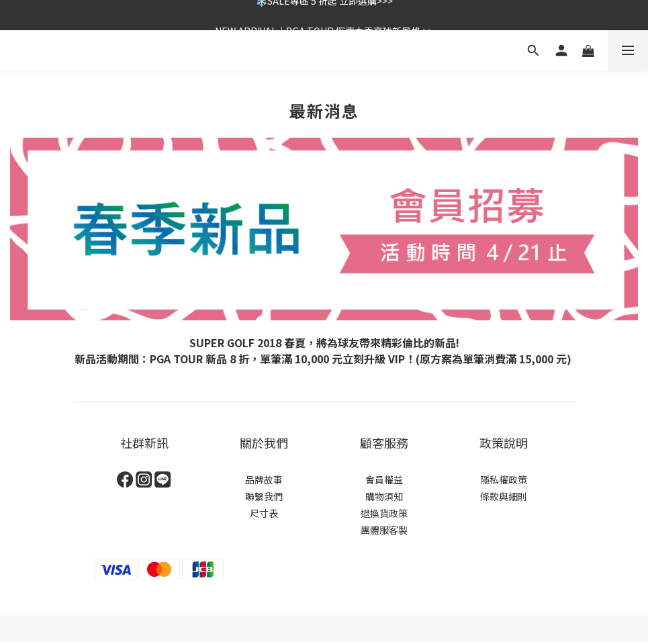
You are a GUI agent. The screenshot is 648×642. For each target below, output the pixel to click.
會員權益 (384, 479)
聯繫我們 (264, 496)
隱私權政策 (503, 479)
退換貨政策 (384, 513)
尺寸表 (264, 513)
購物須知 (384, 496)
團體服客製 (384, 530)
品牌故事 (264, 479)
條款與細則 (503, 496)
